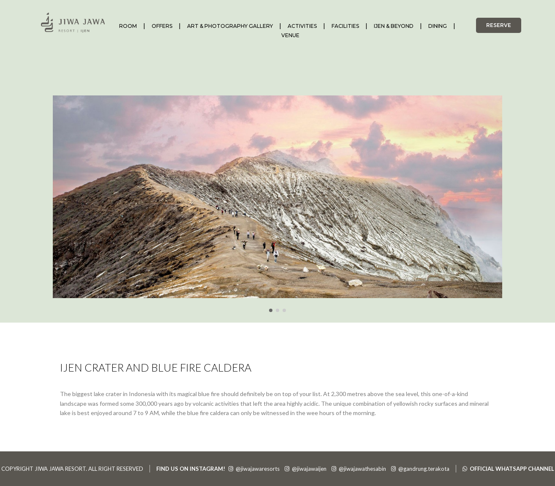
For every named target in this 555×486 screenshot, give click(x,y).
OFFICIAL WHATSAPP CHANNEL (508, 468)
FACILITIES (345, 26)
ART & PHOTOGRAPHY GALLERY (230, 26)
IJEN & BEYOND (394, 26)
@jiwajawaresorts (254, 468)
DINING (437, 26)
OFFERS (162, 26)
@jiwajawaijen (305, 468)
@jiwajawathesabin (359, 468)
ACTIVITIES (302, 26)
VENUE (290, 35)
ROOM (128, 26)
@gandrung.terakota (420, 468)
